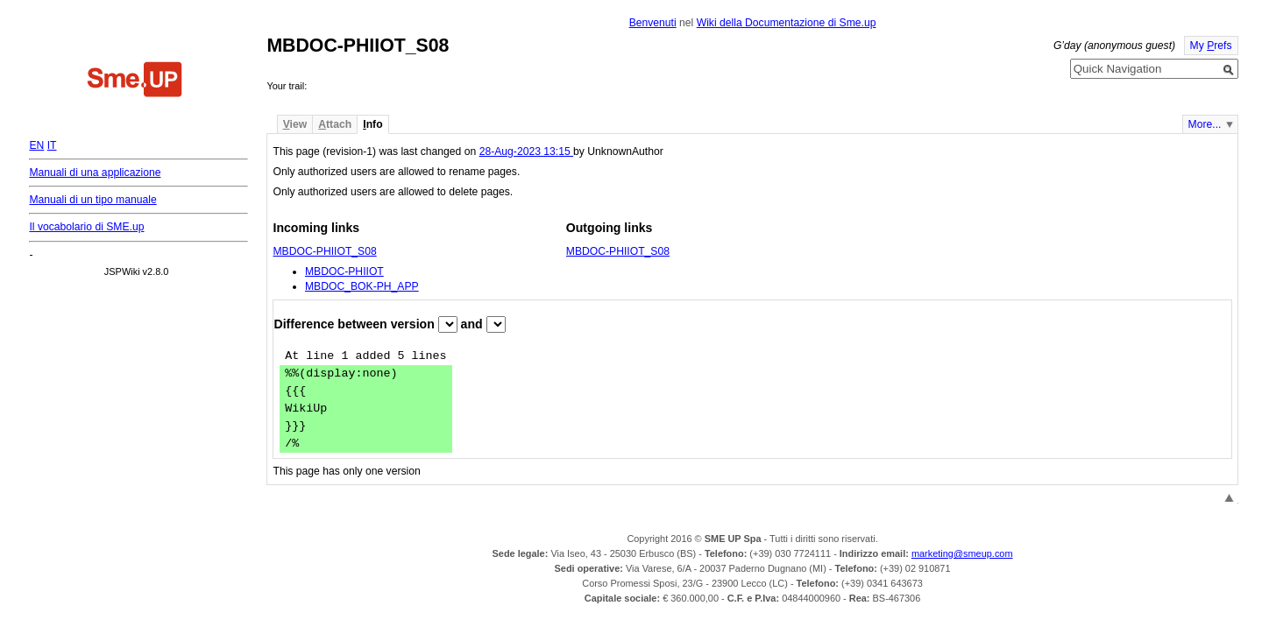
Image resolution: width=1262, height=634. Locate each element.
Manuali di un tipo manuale (92, 200)
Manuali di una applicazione (94, 172)
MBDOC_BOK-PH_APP (362, 286)
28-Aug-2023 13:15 (526, 151)
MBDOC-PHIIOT (344, 271)
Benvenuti (653, 23)
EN (36, 145)
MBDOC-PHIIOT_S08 (324, 251)
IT (52, 145)
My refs (1211, 45)
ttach (334, 124)
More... (1205, 124)
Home (135, 81)
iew (295, 124)
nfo (372, 124)
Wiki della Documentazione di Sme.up (786, 23)
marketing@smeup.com (962, 553)
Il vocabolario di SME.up (86, 227)
